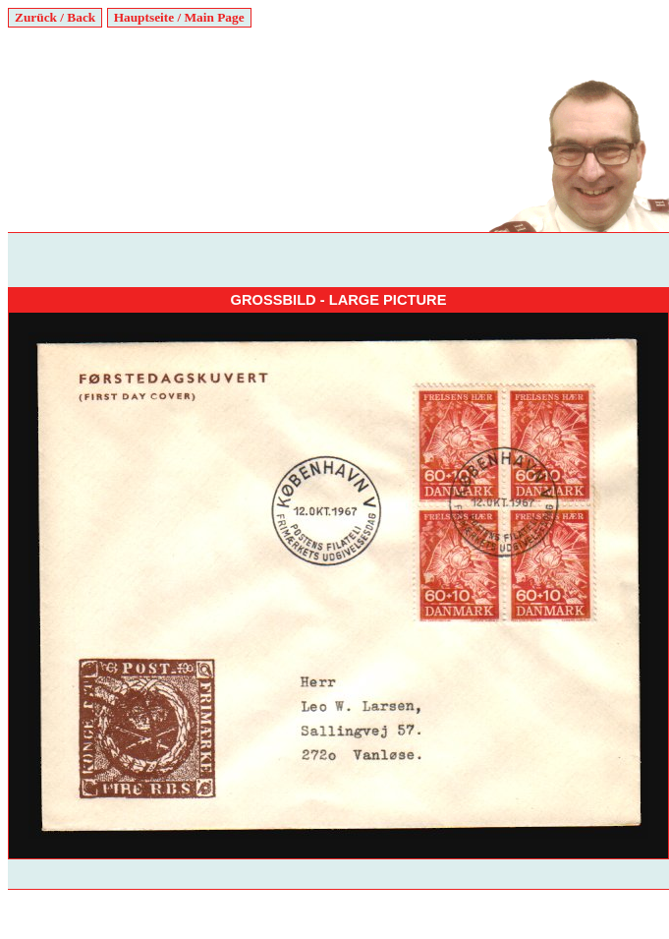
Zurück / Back (55, 17)
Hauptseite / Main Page (179, 17)
